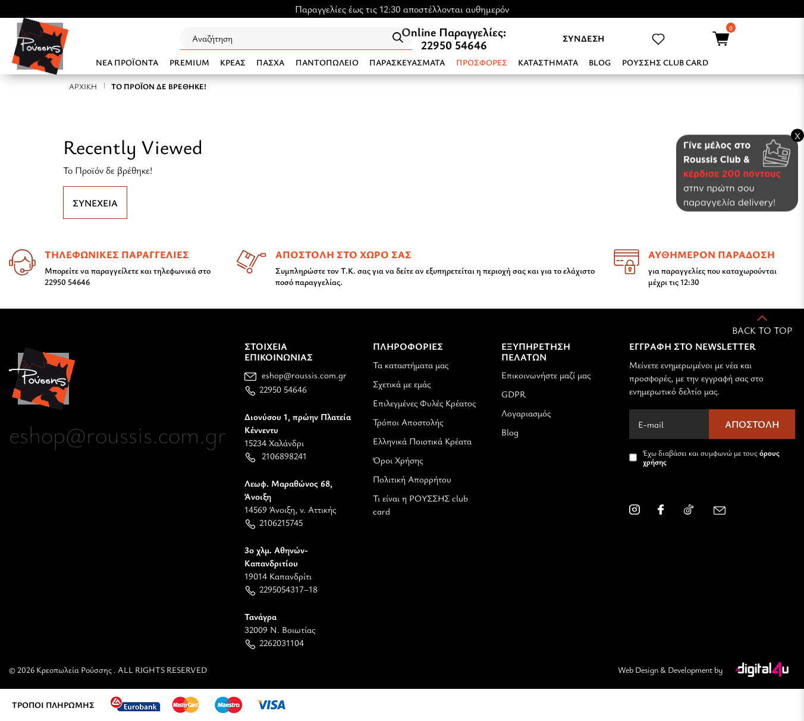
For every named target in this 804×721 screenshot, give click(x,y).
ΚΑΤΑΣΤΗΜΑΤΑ (548, 62)
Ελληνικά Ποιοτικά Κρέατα (422, 441)
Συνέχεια (95, 202)
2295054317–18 (281, 589)
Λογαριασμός (526, 413)
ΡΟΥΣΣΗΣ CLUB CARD (665, 62)
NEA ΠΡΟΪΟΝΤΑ (127, 62)
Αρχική (83, 86)
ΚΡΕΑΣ (233, 62)
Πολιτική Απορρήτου (412, 479)
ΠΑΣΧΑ (270, 62)
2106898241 (275, 456)
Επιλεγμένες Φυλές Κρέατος (424, 403)
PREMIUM (189, 62)
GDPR (513, 394)
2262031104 (274, 642)
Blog (510, 432)
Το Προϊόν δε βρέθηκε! (158, 86)
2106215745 (273, 522)
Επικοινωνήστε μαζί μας (546, 375)
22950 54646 (454, 45)
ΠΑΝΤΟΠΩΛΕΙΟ (327, 62)
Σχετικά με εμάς (402, 384)
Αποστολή (752, 424)
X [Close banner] (797, 135)
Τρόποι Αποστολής (408, 422)
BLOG (600, 62)
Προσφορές (481, 62)
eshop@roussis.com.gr (295, 375)
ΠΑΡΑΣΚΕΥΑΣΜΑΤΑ (407, 62)
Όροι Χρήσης (398, 460)
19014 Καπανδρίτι (278, 563)
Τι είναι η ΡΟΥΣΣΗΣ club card (420, 504)
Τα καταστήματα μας (410, 365)
